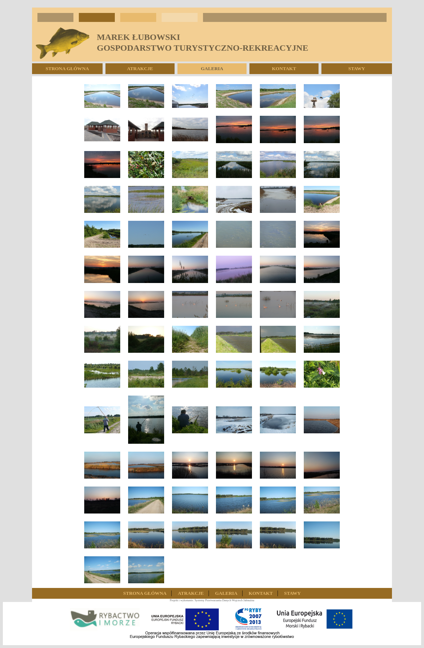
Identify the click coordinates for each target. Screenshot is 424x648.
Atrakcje (140, 68)
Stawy (356, 68)
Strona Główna (67, 68)
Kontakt (284, 68)
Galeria (212, 68)
